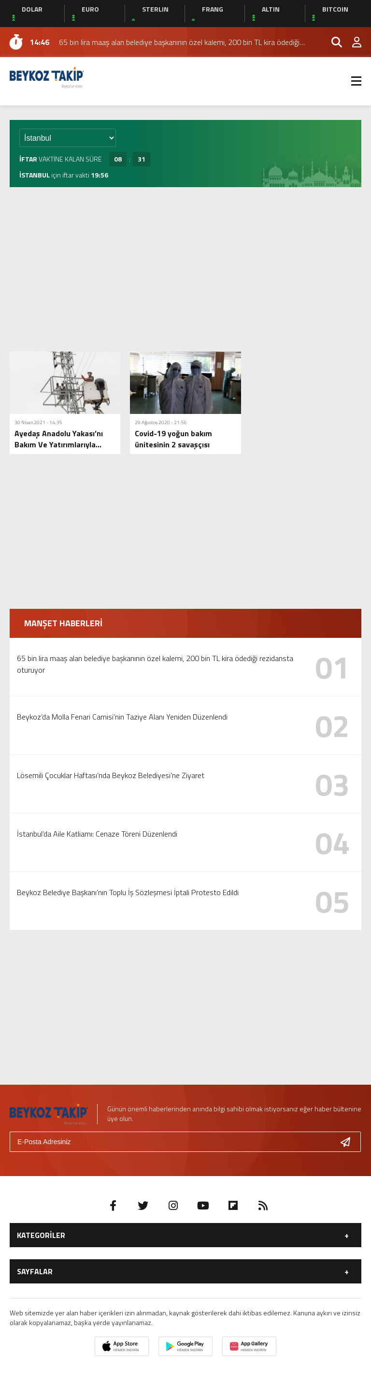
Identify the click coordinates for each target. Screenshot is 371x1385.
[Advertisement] (185, 269)
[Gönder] (349, 1142)
